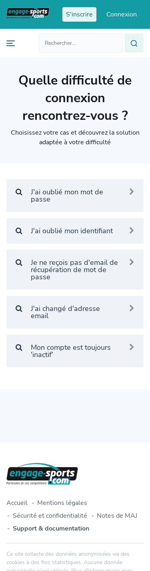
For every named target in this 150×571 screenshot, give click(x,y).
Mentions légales (62, 502)
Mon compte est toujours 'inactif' (75, 351)
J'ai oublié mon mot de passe (75, 195)
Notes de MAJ (117, 515)
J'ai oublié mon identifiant (75, 231)
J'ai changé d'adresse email (75, 312)
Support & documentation (51, 528)
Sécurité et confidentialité (50, 515)
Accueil (17, 502)
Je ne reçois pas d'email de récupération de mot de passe (75, 270)
